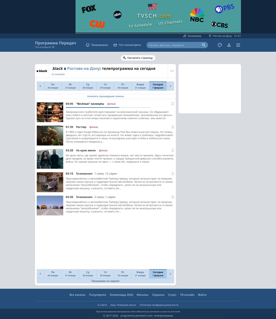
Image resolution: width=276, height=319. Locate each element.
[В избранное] (173, 104)
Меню (172, 71)
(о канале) (58, 74)
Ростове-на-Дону (83, 68)
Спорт (172, 295)
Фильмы (143, 295)
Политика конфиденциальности (159, 305)
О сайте (102, 305)
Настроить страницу (140, 57)
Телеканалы (97, 45)
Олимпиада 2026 (121, 295)
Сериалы (158, 295)
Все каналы (78, 295)
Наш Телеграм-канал (123, 305)
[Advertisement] (104, 243)
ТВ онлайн (187, 295)
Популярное (97, 295)
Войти (202, 295)
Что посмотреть (127, 45)
